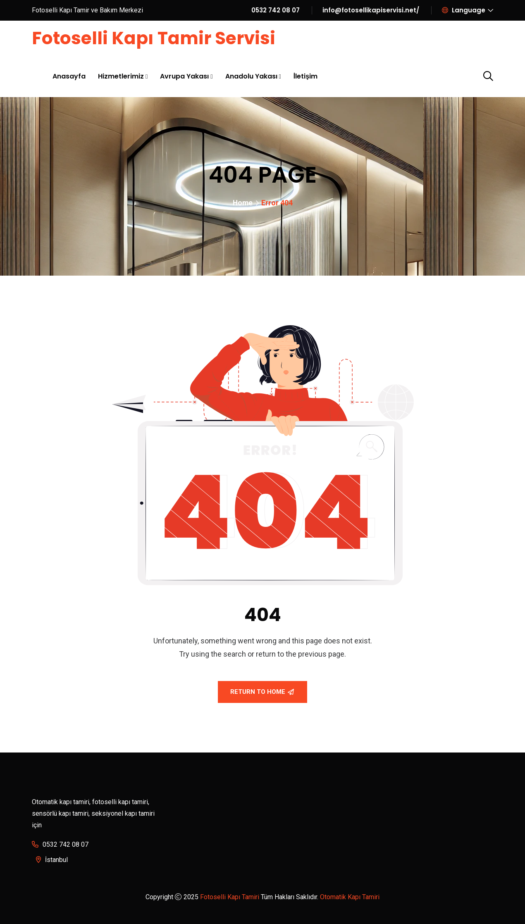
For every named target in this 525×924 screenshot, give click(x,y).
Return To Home (262, 691)
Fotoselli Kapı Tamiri (229, 897)
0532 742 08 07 (275, 10)
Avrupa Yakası (184, 76)
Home (242, 202)
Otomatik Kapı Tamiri (349, 897)
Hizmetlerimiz (121, 76)
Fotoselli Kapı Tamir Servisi (157, 37)
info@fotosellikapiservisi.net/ (370, 10)
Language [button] (463, 10)
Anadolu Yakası (251, 76)
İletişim (305, 76)
